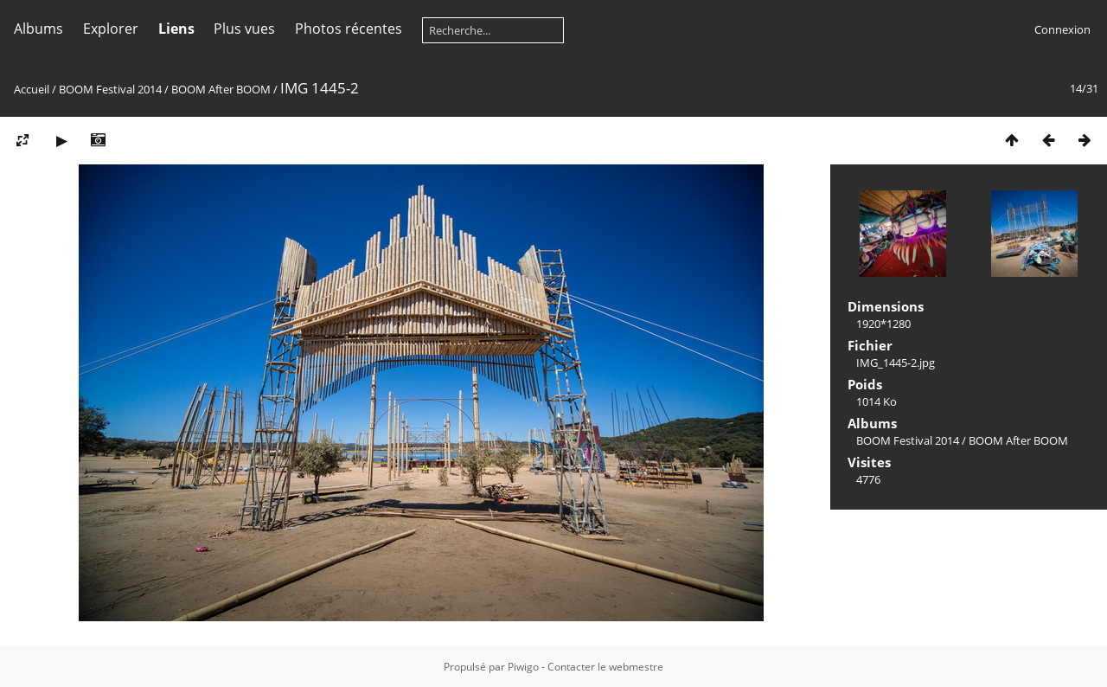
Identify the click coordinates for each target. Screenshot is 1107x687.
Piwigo (523, 666)
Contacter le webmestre (605, 666)
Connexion (1062, 29)
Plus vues (244, 28)
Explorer (110, 28)
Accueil (31, 89)
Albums (38, 28)
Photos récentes (348, 28)
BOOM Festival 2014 (110, 89)
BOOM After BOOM (221, 89)
